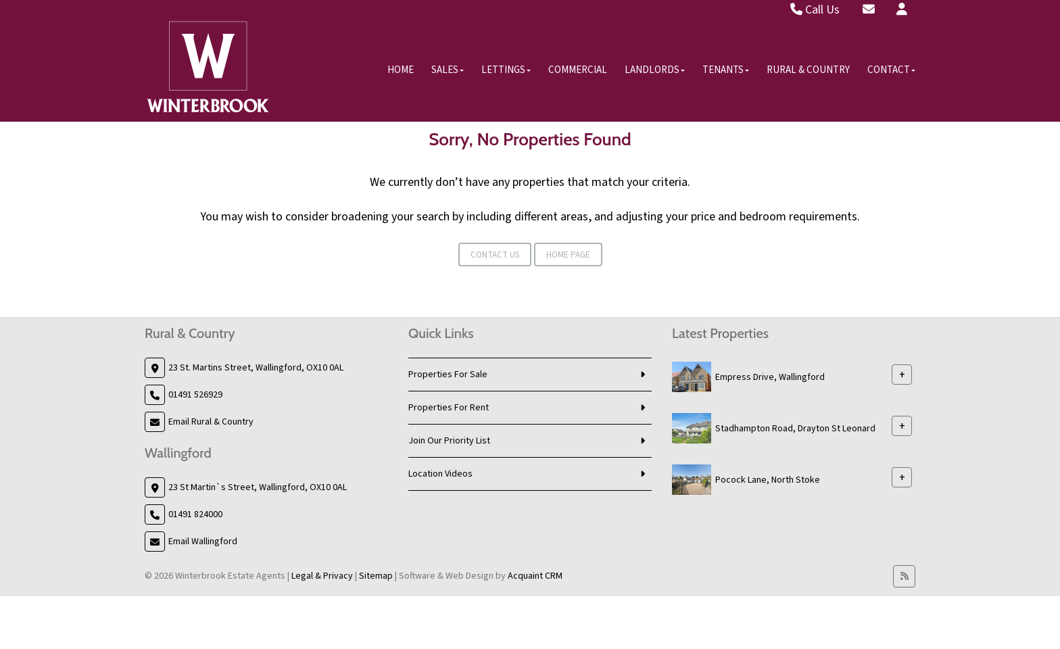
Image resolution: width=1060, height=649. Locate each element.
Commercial (577, 70)
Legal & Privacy (322, 576)
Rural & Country (808, 70)
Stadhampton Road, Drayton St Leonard (795, 428)
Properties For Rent (448, 407)
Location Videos (440, 474)
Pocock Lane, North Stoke (767, 480)
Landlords (655, 70)
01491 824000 (195, 514)
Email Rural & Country (211, 422)
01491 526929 (195, 395)
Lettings (506, 70)
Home (400, 70)
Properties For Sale (447, 374)
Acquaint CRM (535, 576)
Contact (891, 70)
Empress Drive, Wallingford (770, 377)
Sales (447, 70)
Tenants (725, 70)
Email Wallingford (202, 541)
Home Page (568, 255)
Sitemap (376, 576)
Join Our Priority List (449, 441)
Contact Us (495, 255)
